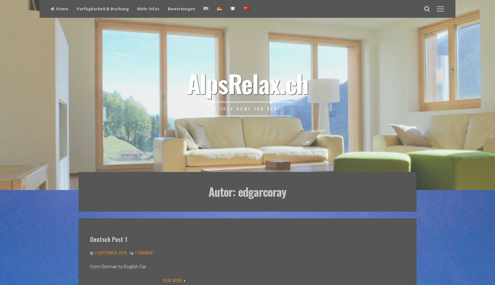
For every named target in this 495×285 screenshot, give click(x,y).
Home (59, 8)
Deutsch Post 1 (108, 239)
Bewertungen (181, 8)
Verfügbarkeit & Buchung (103, 8)
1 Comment (145, 252)
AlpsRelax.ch (247, 83)
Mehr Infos (148, 8)
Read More (172, 280)
